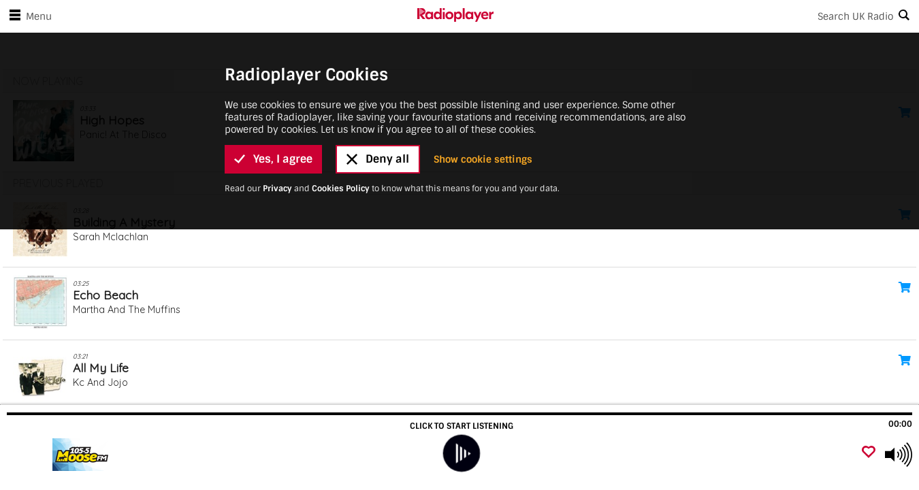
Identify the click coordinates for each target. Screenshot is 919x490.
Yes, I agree (273, 159)
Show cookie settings (483, 159)
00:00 (900, 424)
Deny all (377, 159)
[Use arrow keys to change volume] (898, 454)
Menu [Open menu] (28, 16)
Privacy (277, 188)
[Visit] (83, 455)
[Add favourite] (869, 453)
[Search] (706, 16)
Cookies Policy (341, 188)
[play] (461, 454)
